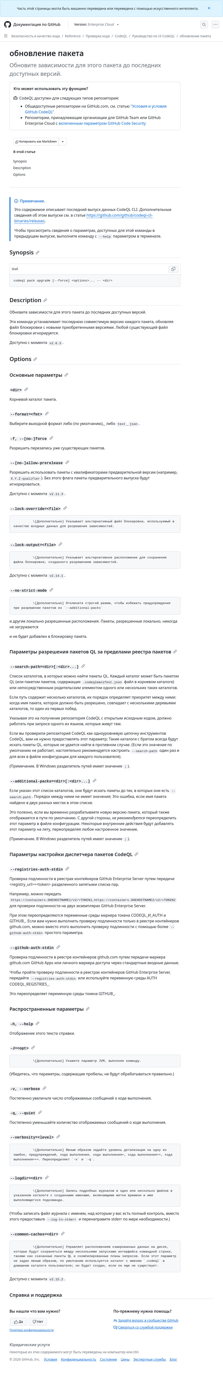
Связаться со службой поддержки (143, 1327)
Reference (73, 36)
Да (18, 1321)
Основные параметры (38, 375)
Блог (173, 1359)
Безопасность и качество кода (35, 36)
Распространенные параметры (49, 1009)
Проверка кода (98, 36)
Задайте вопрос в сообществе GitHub (146, 1320)
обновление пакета (195, 36)
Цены (125, 1359)
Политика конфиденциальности (31, 1330)
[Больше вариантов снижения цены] (63, 141)
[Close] (209, 7)
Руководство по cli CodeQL (153, 36)
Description (28, 300)
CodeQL (121, 36)
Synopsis (24, 252)
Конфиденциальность (78, 1359)
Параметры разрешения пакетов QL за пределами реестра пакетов (93, 651)
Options (23, 359)
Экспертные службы (149, 1359)
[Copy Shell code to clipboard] (173, 269)
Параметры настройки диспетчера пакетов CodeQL (73, 854)
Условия (50, 1359)
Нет (38, 1321)
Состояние (108, 1359)
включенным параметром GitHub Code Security (102, 123)
